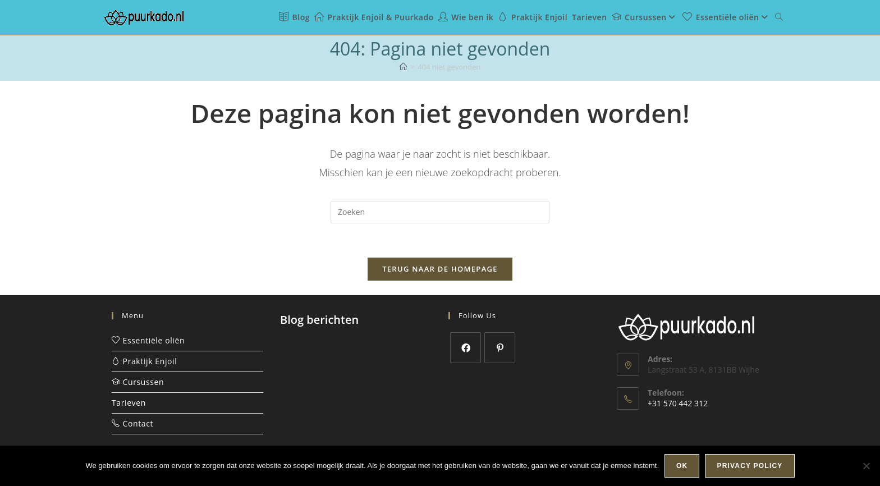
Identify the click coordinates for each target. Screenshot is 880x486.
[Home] (403, 67)
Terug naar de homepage (440, 269)
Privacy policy (749, 466)
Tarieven (129, 402)
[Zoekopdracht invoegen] (440, 212)
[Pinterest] (499, 347)
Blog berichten (319, 319)
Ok (682, 466)
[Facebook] (465, 347)
